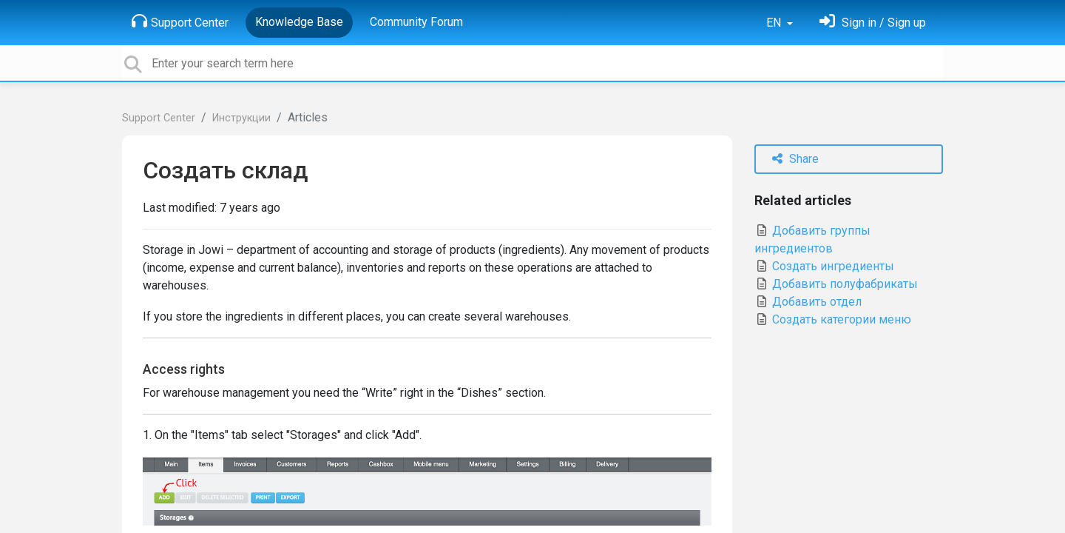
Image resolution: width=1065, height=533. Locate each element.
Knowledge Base (299, 22)
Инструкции (241, 118)
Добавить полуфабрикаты (836, 284)
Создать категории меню (832, 319)
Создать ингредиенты (824, 266)
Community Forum (416, 22)
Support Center (180, 21)
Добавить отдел (808, 302)
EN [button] (775, 23)
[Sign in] (873, 22)
